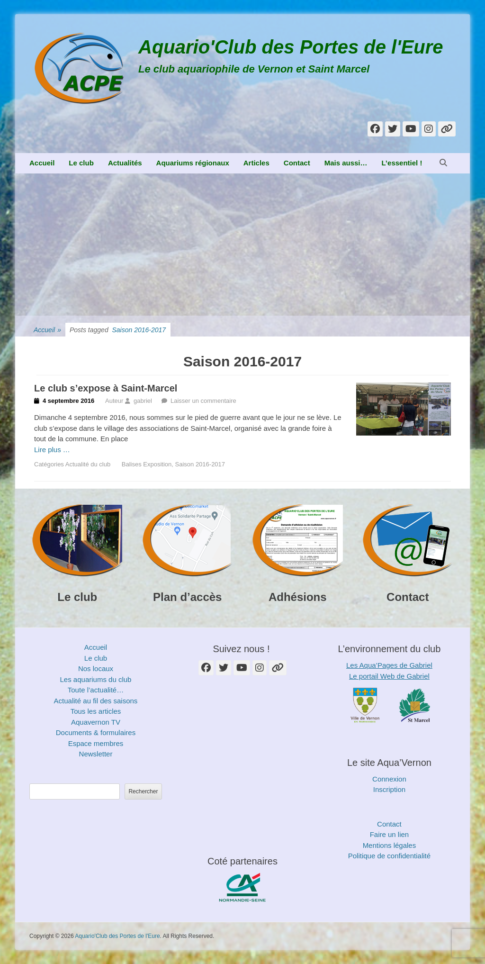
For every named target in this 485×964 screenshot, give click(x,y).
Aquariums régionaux (192, 163)
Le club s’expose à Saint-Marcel (105, 388)
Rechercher (143, 791)
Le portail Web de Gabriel (389, 676)
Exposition (157, 464)
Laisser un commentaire (203, 400)
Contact (297, 163)
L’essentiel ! (402, 163)
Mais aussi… (346, 163)
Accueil (41, 163)
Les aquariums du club (96, 679)
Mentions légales (389, 845)
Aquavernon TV (95, 722)
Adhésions (298, 597)
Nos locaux (95, 668)
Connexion (389, 779)
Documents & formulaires (95, 732)
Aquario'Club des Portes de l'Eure (290, 46)
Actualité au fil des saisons (96, 701)
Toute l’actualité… (96, 690)
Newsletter (96, 754)
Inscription (389, 789)
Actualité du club (87, 464)
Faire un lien (389, 834)
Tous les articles (96, 711)
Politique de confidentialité (389, 856)
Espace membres (96, 743)
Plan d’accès (187, 597)
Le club (81, 163)
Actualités (125, 163)
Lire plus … (52, 450)
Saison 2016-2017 (200, 464)
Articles (256, 163)
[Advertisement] (242, 244)
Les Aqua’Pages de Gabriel (389, 665)
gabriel (143, 400)
